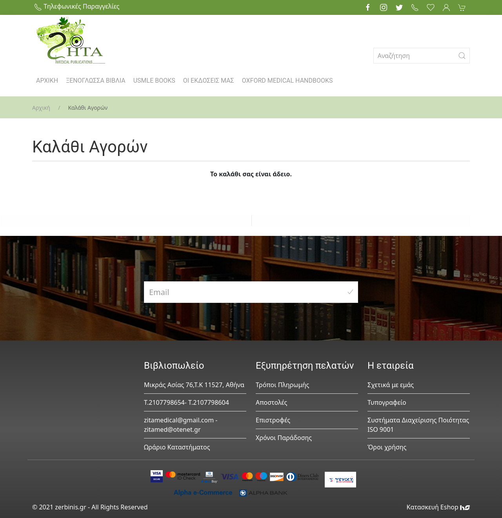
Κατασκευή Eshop (438, 507)
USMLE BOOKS (154, 80)
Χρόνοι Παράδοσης (284, 437)
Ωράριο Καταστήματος (177, 447)
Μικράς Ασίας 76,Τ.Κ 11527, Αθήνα (194, 384)
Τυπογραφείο (386, 402)
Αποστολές (271, 402)
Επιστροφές (273, 420)
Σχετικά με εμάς (390, 384)
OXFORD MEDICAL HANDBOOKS (287, 80)
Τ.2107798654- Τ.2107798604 (186, 402)
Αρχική (41, 107)
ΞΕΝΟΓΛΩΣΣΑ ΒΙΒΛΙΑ (96, 80)
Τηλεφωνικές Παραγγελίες (77, 6)
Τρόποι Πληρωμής (282, 384)
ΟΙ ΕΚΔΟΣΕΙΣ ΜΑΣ (208, 80)
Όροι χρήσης (386, 447)
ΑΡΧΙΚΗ (47, 80)
